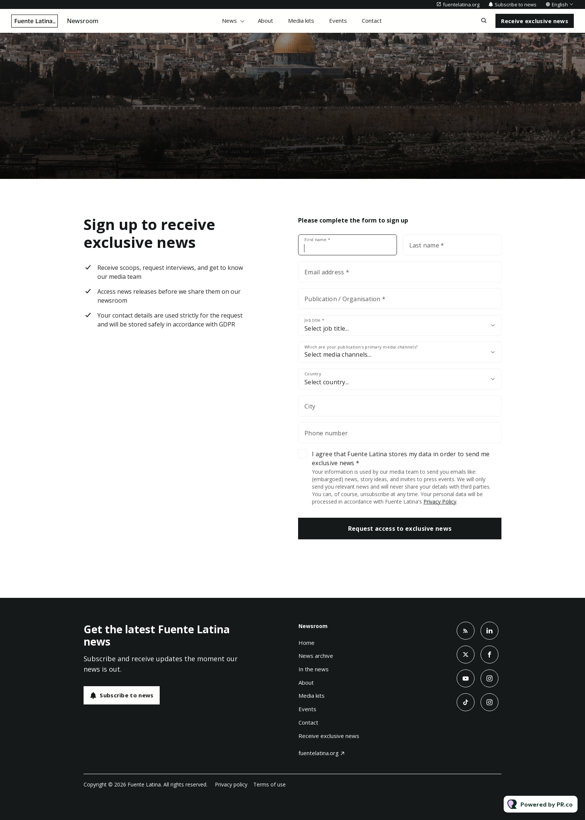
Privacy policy (231, 784)
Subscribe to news (515, 4)
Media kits (301, 20)
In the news (313, 669)
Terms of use (269, 784)
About (265, 20)
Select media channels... (337, 354)
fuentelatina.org (461, 4)
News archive (315, 655)
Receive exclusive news (328, 735)
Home (306, 642)
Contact (372, 20)
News (229, 20)
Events (338, 20)
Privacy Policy (439, 501)
